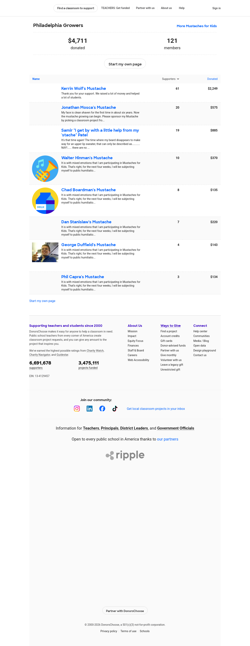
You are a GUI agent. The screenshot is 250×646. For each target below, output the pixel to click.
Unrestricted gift (170, 369)
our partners (167, 439)
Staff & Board (136, 350)
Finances (133, 345)
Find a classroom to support (75, 8)
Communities (201, 336)
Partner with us (145, 8)
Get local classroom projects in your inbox (156, 409)
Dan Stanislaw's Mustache (86, 221)
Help (182, 8)
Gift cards (166, 340)
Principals (110, 428)
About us (166, 8)
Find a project (169, 331)
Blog (206, 340)
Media (197, 340)
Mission (132, 331)
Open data (199, 345)
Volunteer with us (171, 360)
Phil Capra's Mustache (82, 276)
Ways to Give (171, 326)
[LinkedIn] (89, 408)
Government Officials (175, 428)
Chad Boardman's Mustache (88, 189)
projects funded (100, 365)
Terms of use (129, 630)
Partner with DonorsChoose (125, 609)
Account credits (170, 336)
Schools (145, 630)
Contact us (199, 355)
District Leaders (134, 428)
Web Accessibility (138, 360)
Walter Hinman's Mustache (87, 157)
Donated (212, 78)
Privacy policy (108, 630)
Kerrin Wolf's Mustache (83, 88)
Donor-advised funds (173, 345)
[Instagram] (76, 408)
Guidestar (62, 354)
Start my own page (125, 63)
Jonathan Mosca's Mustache (88, 107)
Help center (200, 331)
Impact (132, 336)
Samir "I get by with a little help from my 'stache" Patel (100, 133)
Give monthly (168, 355)
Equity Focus (135, 340)
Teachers (91, 428)
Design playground (204, 350)
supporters (51, 365)
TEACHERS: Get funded (115, 8)
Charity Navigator (39, 354)
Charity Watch (95, 350)
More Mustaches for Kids (197, 26)
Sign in (216, 8)
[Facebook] (102, 408)
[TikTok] (115, 408)
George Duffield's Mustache (88, 244)
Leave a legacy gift (172, 364)
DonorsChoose (39, 8)
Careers (132, 355)
